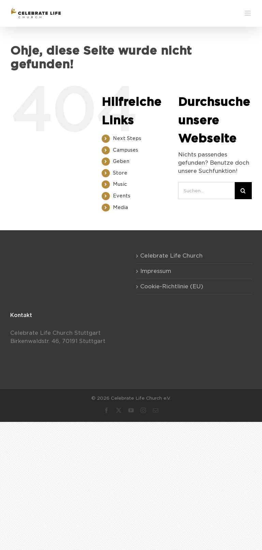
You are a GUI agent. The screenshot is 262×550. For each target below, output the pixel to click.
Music (120, 184)
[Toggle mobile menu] (248, 13)
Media (120, 207)
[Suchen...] (206, 190)
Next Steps (127, 138)
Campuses (125, 150)
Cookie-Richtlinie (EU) (171, 286)
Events (121, 195)
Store (120, 173)
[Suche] (243, 190)
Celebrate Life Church (171, 255)
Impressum (155, 271)
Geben (121, 161)
